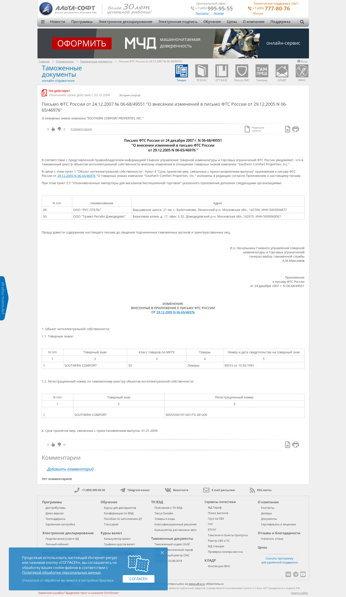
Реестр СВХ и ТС (218, 541)
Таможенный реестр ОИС (172, 555)
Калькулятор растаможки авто (175, 530)
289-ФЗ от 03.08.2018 (168, 561)
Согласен (139, 578)
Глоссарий (111, 524)
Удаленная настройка (60, 524)
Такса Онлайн (163, 513)
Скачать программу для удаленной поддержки (279, 560)
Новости (57, 21)
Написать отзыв (272, 539)
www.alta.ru (197, 584)
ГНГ (210, 524)
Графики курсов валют (119, 544)
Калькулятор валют (117, 539)
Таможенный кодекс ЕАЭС (172, 544)
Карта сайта (299, 593)
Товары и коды (164, 519)
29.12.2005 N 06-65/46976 (76, 176)
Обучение (212, 21)
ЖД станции (216, 546)
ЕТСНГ (212, 530)
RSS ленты (261, 490)
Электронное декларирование (125, 21)
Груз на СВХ (216, 518)
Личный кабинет (57, 544)
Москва (258, 13)
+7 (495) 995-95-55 (89, 490)
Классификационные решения (175, 524)
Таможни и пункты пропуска (228, 535)
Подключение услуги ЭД (62, 539)
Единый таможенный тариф (173, 550)
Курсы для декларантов (120, 508)
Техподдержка (55, 519)
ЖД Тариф (215, 507)
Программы (81, 21)
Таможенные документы (62, 70)
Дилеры (219, 13)
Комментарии (81, 129)
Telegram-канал (135, 490)
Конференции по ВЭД (119, 513)
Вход (302, 61)
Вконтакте (176, 490)
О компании (253, 21)
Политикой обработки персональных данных (61, 572)
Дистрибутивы (55, 508)
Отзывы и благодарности (279, 533)
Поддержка (280, 21)
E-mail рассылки (219, 490)
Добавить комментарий (70, 469)
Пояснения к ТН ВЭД (168, 508)
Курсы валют (111, 533)
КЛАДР (210, 560)
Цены (232, 21)
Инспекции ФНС (219, 566)
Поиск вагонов (218, 513)
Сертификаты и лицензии (278, 524)
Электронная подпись (177, 21)
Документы (269, 519)
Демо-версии (54, 513)
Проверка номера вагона (225, 552)
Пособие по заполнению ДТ (123, 519)
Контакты (202, 13)
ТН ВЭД (157, 502)
